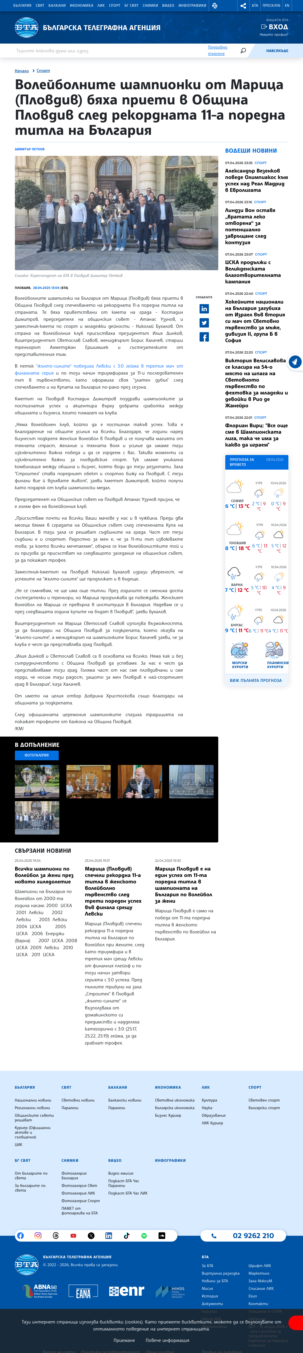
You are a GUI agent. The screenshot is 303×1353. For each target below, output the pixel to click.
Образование (214, 1115)
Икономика (82, 5)
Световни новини (77, 1100)
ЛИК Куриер (212, 1123)
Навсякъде (277, 51)
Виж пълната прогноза (256, 680)
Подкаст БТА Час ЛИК (128, 1193)
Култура (209, 1100)
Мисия (207, 1288)
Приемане (124, 1340)
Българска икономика (174, 1108)
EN (287, 5)
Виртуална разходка (221, 1273)
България (22, 5)
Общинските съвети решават (34, 1118)
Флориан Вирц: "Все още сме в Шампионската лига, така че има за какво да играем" (256, 435)
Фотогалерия (37, 755)
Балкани (57, 5)
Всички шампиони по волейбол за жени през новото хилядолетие (44, 875)
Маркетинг (258, 1273)
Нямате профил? (274, 34)
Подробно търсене (217, 50)
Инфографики (193, 5)
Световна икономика (174, 1100)
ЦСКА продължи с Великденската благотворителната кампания (253, 272)
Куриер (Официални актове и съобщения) (33, 1133)
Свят (40, 5)
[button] (215, 5)
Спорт (114, 5)
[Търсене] (243, 50)
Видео (168, 5)
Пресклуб (272, 5)
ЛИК (101, 5)
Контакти (258, 1304)
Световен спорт (264, 1100)
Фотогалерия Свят (79, 1185)
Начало (22, 71)
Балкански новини (124, 1100)
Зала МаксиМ (260, 1281)
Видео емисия (120, 1173)
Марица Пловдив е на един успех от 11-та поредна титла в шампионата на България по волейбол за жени (183, 885)
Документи (212, 1304)
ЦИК (18, 1144)
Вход (278, 27)
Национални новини (33, 1100)
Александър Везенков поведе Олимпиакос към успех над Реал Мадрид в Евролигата (256, 180)
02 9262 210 (253, 1235)
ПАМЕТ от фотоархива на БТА (79, 1211)
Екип (252, 1296)
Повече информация (168, 1340)
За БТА (207, 1266)
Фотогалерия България (73, 1175)
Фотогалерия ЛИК (78, 1193)
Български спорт (264, 1108)
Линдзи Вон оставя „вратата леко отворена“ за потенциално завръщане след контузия (250, 226)
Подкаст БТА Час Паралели (123, 1183)
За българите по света (30, 1188)
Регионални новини (32, 1108)
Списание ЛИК (260, 1288)
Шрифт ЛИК (259, 1266)
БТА (255, 5)
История (210, 1296)
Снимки (150, 5)
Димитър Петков (30, 149)
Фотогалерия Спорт (80, 1201)
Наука (207, 1108)
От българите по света (31, 1175)
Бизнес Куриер (168, 1115)
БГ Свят (131, 5)
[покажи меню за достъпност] (295, 1323)
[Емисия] (256, 51)
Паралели (69, 1108)
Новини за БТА (215, 1281)
